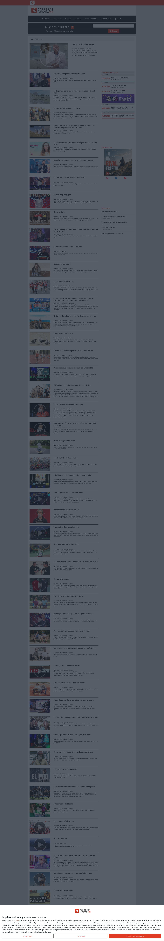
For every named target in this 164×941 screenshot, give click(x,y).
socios (18, 920)
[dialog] (82, 923)
